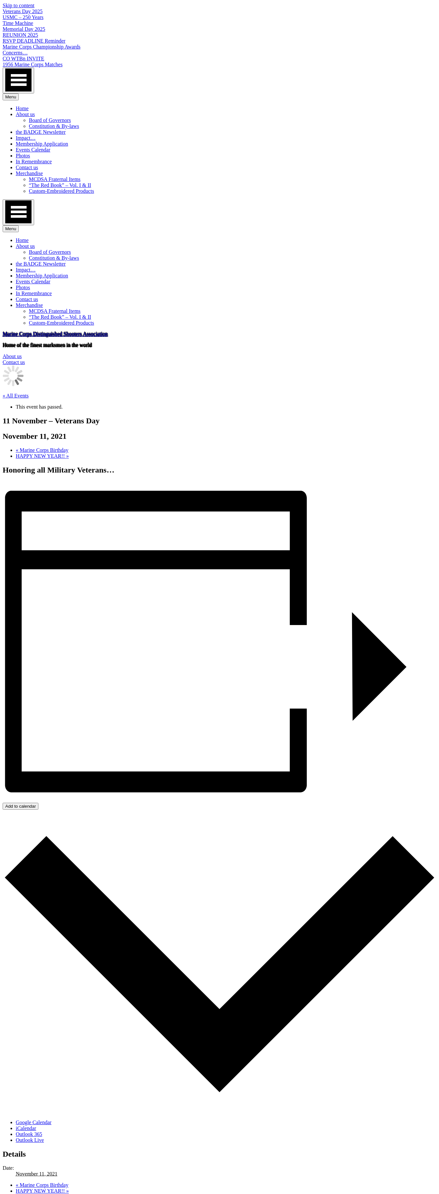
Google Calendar (34, 1122)
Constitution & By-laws (54, 126)
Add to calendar (20, 806)
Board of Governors (50, 120)
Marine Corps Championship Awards (41, 47)
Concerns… (15, 52)
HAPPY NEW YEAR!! (42, 456)
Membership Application (42, 144)
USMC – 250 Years (23, 17)
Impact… (25, 138)
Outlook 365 (29, 1134)
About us (25, 114)
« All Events (16, 395)
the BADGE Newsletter (41, 132)
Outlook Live (30, 1140)
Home (22, 108)
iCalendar (26, 1128)
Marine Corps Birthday (42, 450)
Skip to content (18, 5)
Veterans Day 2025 (23, 11)
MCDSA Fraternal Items (54, 179)
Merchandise (29, 173)
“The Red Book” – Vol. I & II (60, 185)
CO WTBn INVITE (23, 58)
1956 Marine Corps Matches (33, 64)
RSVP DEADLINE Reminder (34, 41)
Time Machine (18, 23)
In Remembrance (34, 161)
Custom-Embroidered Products (61, 191)
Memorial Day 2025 (24, 29)
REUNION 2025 (20, 35)
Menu (10, 96)
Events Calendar (33, 149)
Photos (23, 155)
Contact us (27, 167)
